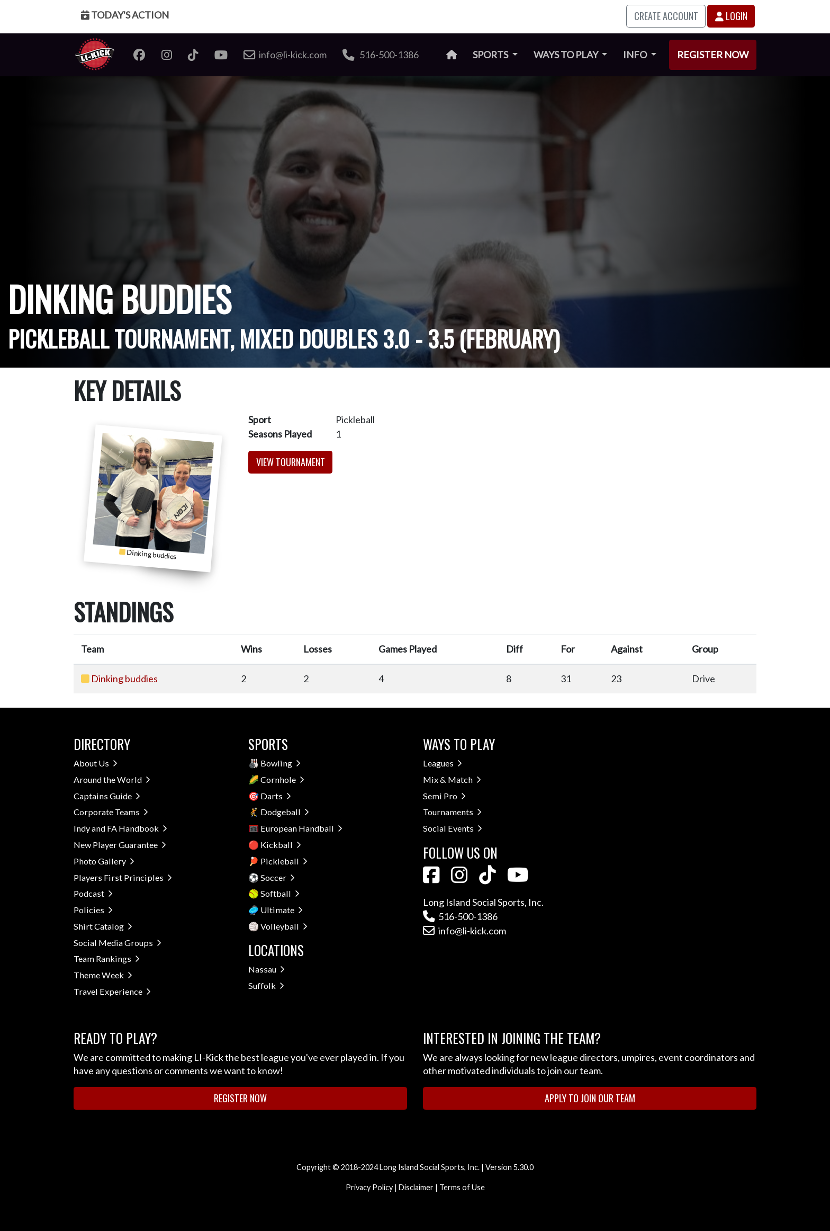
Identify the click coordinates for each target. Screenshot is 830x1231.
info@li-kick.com (464, 930)
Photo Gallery (104, 861)
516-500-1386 (380, 54)
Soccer (277, 877)
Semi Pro (444, 796)
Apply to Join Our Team (590, 1098)
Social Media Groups (117, 943)
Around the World (112, 779)
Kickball (280, 845)
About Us (96, 763)
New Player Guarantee (120, 845)
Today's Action (125, 15)
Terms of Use (462, 1187)
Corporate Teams (111, 812)
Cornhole (282, 779)
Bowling (280, 763)
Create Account (666, 16)
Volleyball (284, 926)
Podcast (93, 893)
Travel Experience (112, 991)
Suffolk (266, 985)
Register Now (712, 54)
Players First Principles (123, 877)
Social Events (452, 828)
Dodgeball (284, 812)
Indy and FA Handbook (120, 828)
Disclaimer (416, 1187)
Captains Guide (107, 796)
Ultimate (281, 910)
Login (731, 16)
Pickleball (284, 861)
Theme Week (103, 975)
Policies (93, 910)
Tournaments (452, 812)
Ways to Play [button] (567, 54)
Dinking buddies (124, 678)
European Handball (301, 828)
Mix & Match (452, 779)
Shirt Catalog (103, 926)
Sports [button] (491, 54)
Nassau (266, 969)
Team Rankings (107, 958)
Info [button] (635, 54)
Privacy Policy (369, 1187)
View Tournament (290, 462)
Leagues (442, 763)
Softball (280, 893)
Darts (275, 796)
